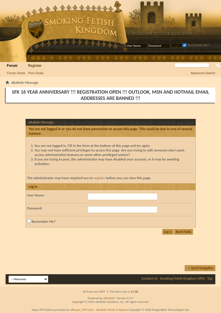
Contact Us (150, 278)
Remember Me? (196, 45)
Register (35, 66)
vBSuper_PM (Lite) (82, 310)
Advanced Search (203, 73)
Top (209, 278)
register (99, 178)
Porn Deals (35, 73)
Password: (34, 208)
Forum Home (16, 73)
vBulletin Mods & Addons (112, 310)
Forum (12, 66)
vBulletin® (109, 298)
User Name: (36, 195)
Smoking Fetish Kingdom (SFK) (182, 278)
